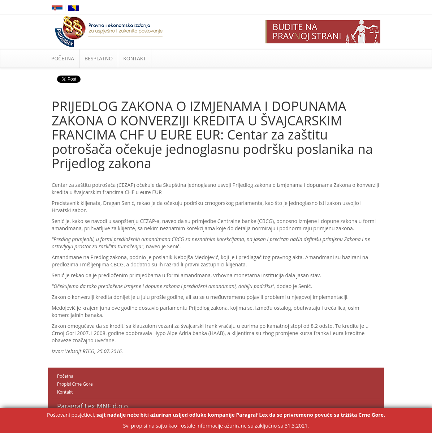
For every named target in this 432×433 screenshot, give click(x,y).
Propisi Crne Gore (75, 384)
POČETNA (62, 58)
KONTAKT (134, 58)
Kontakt (65, 392)
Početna (65, 376)
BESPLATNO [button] (99, 58)
